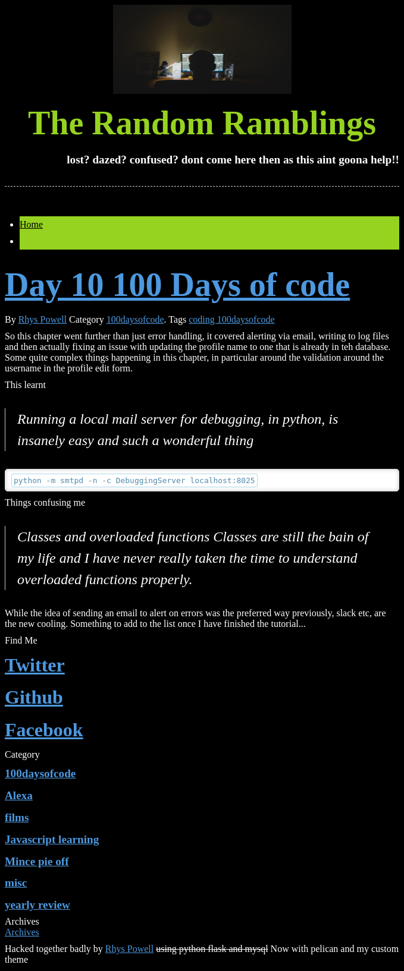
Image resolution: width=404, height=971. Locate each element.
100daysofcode (135, 319)
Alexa (19, 795)
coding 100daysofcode (231, 319)
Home (31, 224)
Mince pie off (37, 861)
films (17, 817)
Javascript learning (52, 839)
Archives (22, 932)
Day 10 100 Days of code (177, 284)
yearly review (37, 905)
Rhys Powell (42, 319)
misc (16, 883)
